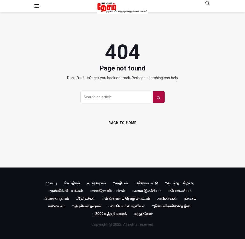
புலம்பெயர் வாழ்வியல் (126, 206)
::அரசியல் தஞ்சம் (86, 206)
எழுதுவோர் (143, 214)
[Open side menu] (36, 6)
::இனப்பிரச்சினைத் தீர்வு (171, 206)
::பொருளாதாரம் (56, 198)
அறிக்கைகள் (167, 198)
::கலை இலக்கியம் (146, 191)
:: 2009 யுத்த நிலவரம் (109, 214)
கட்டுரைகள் (96, 183)
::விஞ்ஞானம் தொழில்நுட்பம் (126, 198)
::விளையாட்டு (146, 183)
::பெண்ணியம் (179, 191)
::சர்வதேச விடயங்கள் (107, 191)
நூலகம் (190, 198)
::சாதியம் (120, 183)
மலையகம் (56, 206)
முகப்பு (51, 183)
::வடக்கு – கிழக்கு (179, 183)
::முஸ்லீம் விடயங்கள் (65, 191)
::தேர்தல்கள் (85, 198)
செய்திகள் (72, 183)
